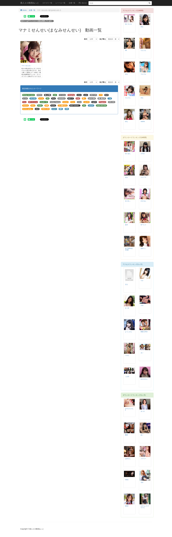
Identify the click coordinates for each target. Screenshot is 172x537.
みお (126, 177)
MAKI (126, 506)
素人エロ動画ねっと (29, 3)
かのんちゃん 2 (129, 409)
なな (126, 284)
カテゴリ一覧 (47, 3)
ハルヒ (127, 355)
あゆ (126, 225)
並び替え (102, 39)
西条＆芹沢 (144, 332)
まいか (143, 411)
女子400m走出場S (129, 249)
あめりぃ (143, 248)
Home (23, 10)
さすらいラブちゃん (145, 506)
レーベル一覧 (60, 3)
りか (142, 280)
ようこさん (128, 332)
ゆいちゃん (128, 24)
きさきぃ (128, 201)
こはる (127, 376)
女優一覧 (72, 3)
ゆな (142, 27)
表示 (84, 39)
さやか (143, 153)
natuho (143, 121)
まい (142, 353)
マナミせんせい (26, 65)
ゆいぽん (128, 153)
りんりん (143, 50)
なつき (127, 308)
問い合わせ (83, 3)
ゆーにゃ (143, 225)
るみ (142, 482)
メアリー (143, 458)
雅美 (126, 435)
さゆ (142, 305)
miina (126, 479)
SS (126, 50)
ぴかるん (143, 201)
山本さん (128, 458)
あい (142, 435)
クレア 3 (143, 177)
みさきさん (144, 379)
